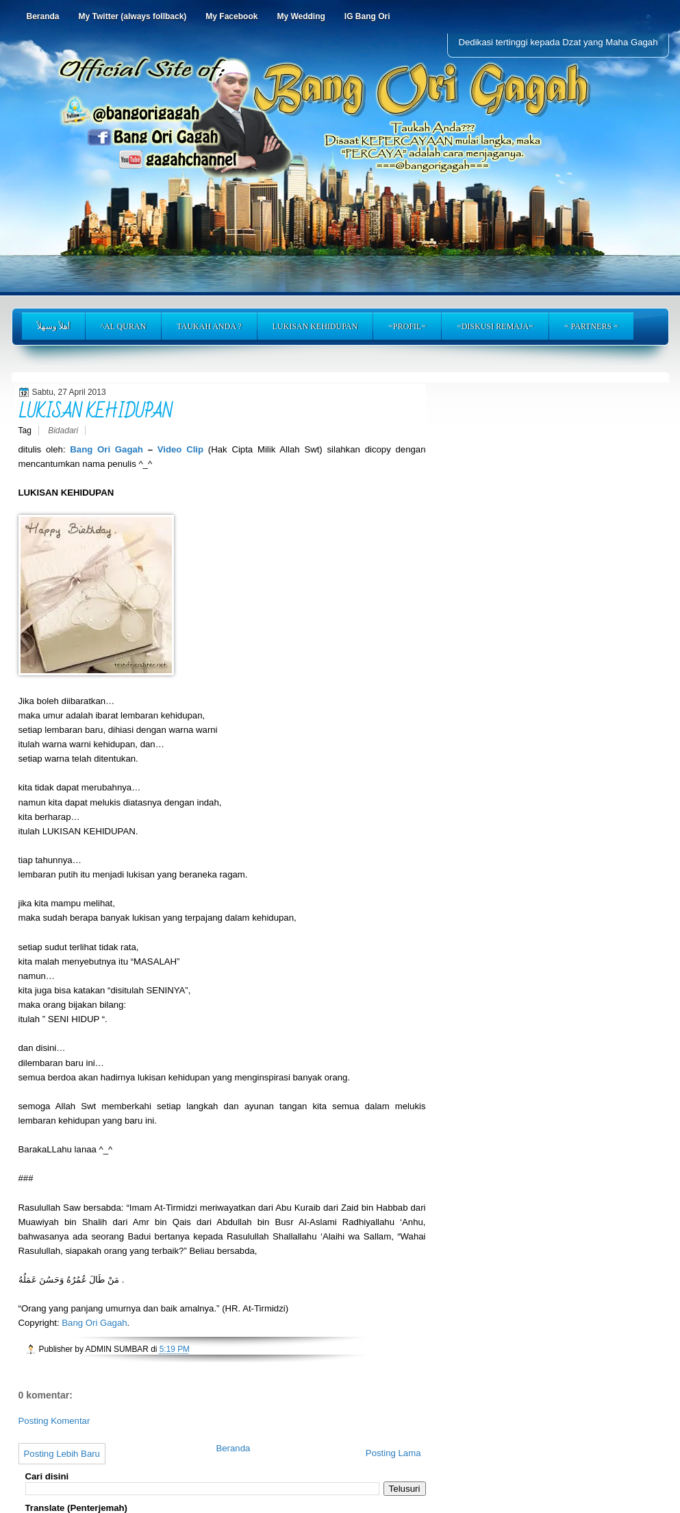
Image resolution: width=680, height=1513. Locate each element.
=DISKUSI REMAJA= (495, 326)
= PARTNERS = (591, 326)
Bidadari (63, 430)
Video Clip (180, 449)
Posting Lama (393, 1453)
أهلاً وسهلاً (53, 326)
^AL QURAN (124, 326)
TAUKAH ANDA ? (209, 326)
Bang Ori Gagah (108, 449)
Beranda (233, 1448)
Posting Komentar (54, 1421)
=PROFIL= (407, 326)
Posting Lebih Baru (62, 1454)
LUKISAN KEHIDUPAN (315, 326)
